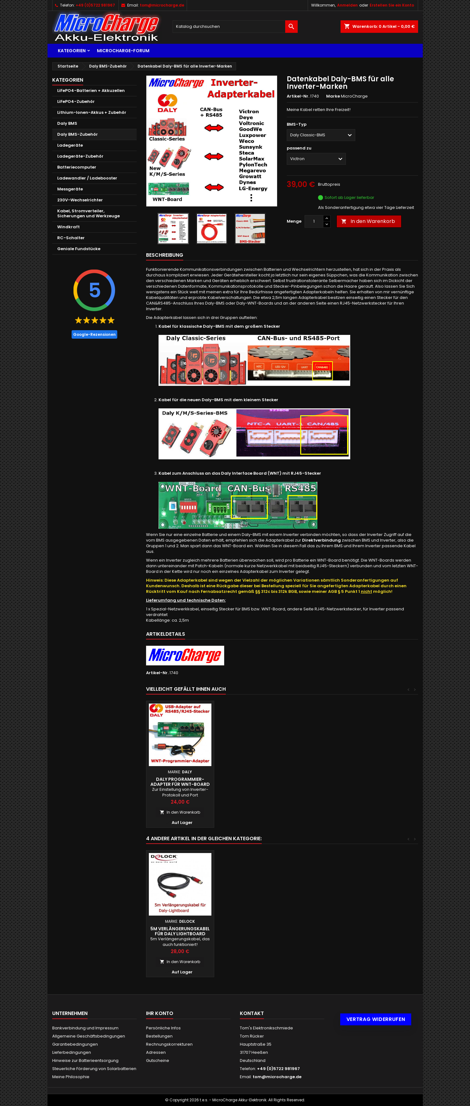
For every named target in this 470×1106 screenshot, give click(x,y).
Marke (333, 96)
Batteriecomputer (76, 167)
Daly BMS (67, 123)
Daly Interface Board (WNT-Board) (248, 781)
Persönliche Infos (163, 1028)
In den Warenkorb (368, 221)
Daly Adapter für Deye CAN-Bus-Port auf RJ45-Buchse (316, 784)
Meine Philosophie (70, 1077)
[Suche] (235, 26)
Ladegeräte (70, 145)
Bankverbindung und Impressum (85, 1028)
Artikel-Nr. (298, 96)
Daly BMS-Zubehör (77, 134)
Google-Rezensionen (94, 334)
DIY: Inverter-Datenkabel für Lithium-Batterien (180, 781)
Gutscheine (157, 1060)
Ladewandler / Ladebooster (87, 178)
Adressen (156, 1052)
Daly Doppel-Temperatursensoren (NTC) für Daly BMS (315, 934)
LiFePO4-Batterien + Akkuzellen (91, 90)
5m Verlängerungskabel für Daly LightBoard (383, 931)
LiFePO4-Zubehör (76, 101)
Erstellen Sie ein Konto (392, 5)
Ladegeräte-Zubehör (80, 156)
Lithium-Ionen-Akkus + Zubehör (91, 112)
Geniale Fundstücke (78, 249)
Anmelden (347, 5)
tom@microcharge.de (162, 5)
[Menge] (314, 221)
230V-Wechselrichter (80, 200)
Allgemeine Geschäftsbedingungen (88, 1036)
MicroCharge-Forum (123, 51)
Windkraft (68, 227)
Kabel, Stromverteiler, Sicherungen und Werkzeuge (88, 213)
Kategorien (72, 51)
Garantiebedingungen (75, 1044)
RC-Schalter (71, 238)
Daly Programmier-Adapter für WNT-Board (383, 781)
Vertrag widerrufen (375, 1019)
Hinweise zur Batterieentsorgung (85, 1060)
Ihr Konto (159, 1013)
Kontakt (252, 1013)
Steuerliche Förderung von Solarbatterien (94, 1069)
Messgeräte (70, 189)
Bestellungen (159, 1036)
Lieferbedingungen (71, 1052)
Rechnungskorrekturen (169, 1044)
